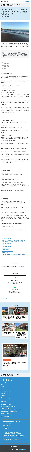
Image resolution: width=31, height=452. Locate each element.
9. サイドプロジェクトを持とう (7, 251)
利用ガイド (3, 393)
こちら (19, 52)
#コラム (3, 266)
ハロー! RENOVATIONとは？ (6, 392)
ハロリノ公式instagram (15, 280)
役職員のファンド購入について (6, 413)
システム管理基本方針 (5, 416)
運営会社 (2, 397)
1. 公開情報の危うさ (5, 63)
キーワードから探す (20, 266)
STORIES (18, 4)
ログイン (22, 1)
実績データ (3, 395)
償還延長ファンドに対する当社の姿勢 (8, 406)
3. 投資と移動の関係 (5, 66)
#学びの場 (8, 266)
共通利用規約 (3, 401)
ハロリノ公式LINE (15, 289)
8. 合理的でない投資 (5, 249)
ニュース (2, 387)
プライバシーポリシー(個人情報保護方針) (8, 403)
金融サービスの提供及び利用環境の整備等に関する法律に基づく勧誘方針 (14, 409)
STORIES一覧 (4, 298)
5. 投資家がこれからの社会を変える (8, 244)
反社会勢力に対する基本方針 (6, 408)
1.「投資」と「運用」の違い (7, 238)
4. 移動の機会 (4, 68)
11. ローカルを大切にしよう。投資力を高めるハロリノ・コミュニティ (14, 254)
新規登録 (26, 1)
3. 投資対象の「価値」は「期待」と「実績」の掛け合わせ (12, 241)
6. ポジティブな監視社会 (6, 246)
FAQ (1, 389)
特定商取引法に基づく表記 (6, 404)
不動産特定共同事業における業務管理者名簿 (9, 411)
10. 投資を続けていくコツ (6, 252)
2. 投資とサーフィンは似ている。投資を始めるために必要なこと (13, 240)
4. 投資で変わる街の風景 (6, 243)
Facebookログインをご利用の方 (7, 398)
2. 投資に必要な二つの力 (6, 65)
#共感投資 (14, 266)
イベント (2, 384)
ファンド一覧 (3, 382)
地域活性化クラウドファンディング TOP (8, 4)
